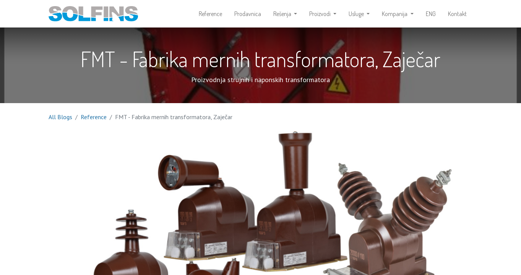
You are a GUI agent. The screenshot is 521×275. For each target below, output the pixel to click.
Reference (94, 117)
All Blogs (60, 117)
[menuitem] (210, 13)
